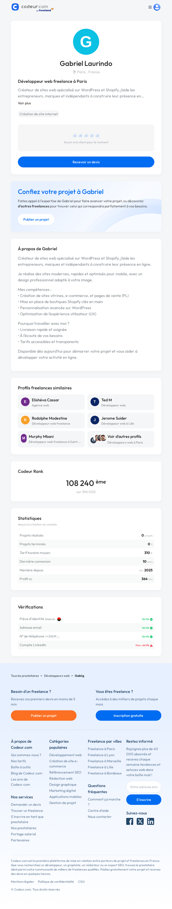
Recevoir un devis (86, 162)
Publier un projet (36, 219)
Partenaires (20, 840)
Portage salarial (23, 834)
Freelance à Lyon (101, 755)
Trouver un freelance (27, 810)
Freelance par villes (105, 741)
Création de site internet (39, 114)
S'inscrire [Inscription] (143, 799)
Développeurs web (57, 676)
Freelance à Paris (101, 749)
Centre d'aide (98, 810)
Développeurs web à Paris (125, 442)
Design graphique (63, 784)
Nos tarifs (18, 761)
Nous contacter (100, 816)
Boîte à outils (21, 767)
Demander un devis (26, 804)
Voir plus (24, 103)
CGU (81, 882)
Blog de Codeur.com (26, 773)
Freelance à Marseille (104, 761)
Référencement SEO (65, 772)
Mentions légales (22, 882)
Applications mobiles (65, 796)
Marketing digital (62, 790)
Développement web (65, 755)
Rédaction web (60, 778)
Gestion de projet (62, 803)
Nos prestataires (23, 828)
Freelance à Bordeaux (105, 773)
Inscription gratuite (128, 715)
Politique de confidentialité (56, 882)
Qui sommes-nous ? (26, 755)
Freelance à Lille (100, 767)
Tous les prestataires (25, 676)
